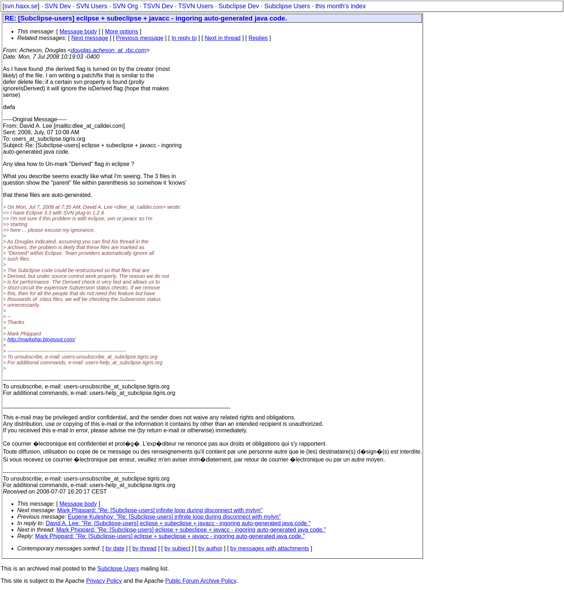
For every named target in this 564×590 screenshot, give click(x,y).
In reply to (184, 38)
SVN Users (91, 6)
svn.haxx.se (21, 6)
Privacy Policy (104, 581)
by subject (177, 548)
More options (121, 31)
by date (114, 548)
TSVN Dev (158, 6)
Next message (89, 38)
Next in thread (223, 38)
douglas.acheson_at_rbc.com (108, 50)
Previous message (140, 38)
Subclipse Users (287, 6)
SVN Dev (57, 6)
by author (210, 548)
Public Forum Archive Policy (200, 581)
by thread (144, 548)
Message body (78, 31)
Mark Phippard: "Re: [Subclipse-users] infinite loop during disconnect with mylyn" (160, 510)
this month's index (340, 6)
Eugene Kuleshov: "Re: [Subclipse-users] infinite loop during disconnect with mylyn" (174, 517)
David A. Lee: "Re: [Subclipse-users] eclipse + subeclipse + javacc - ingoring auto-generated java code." (178, 523)
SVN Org (125, 6)
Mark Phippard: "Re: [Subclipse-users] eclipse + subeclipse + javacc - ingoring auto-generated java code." (191, 530)
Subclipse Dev (239, 6)
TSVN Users (195, 6)
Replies (258, 38)
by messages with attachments (269, 548)
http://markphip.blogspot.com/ (41, 339)
